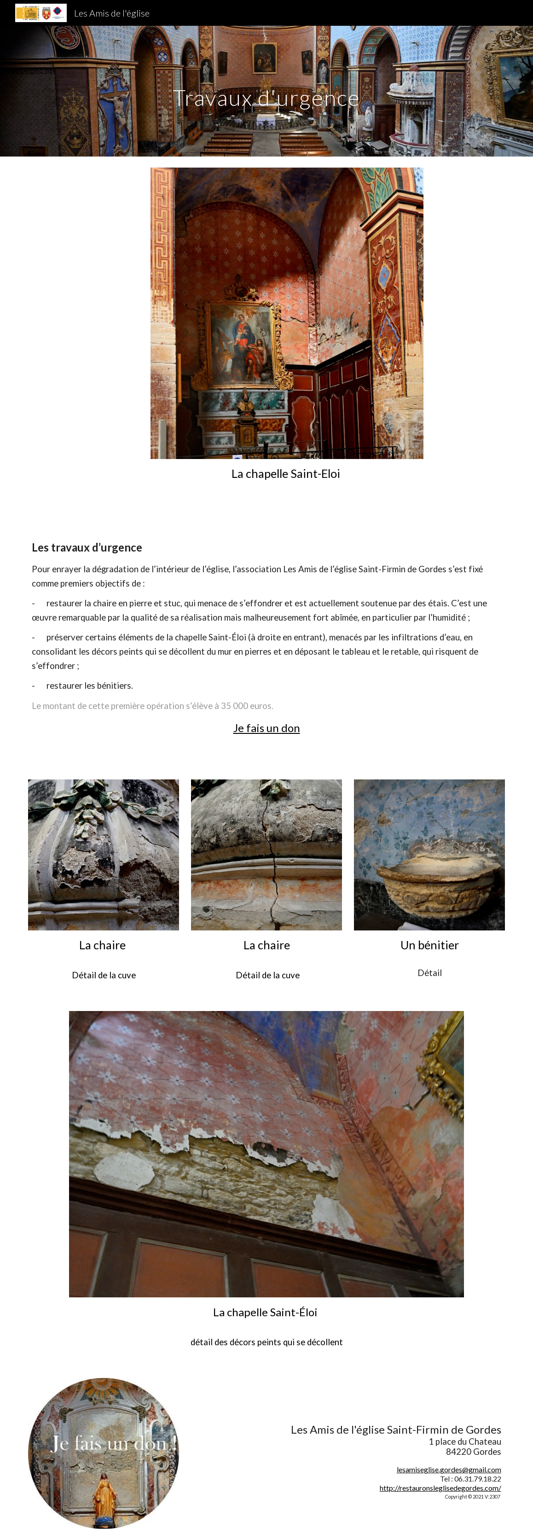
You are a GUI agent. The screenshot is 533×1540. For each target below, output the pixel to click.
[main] (266, 91)
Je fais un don (266, 727)
